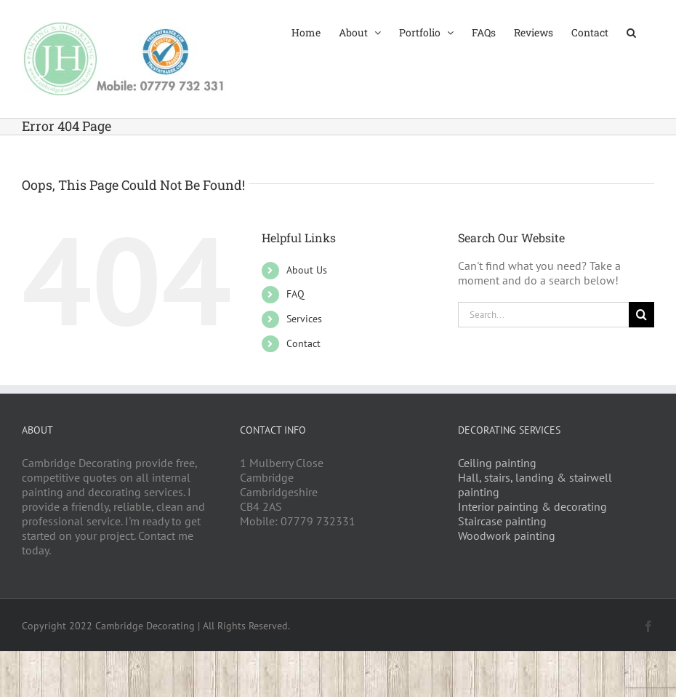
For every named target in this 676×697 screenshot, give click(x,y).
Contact (303, 343)
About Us (306, 269)
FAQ (295, 293)
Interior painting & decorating (532, 506)
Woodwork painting (506, 535)
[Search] (641, 314)
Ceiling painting (497, 462)
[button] (631, 31)
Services (304, 318)
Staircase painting (502, 521)
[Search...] (543, 314)
